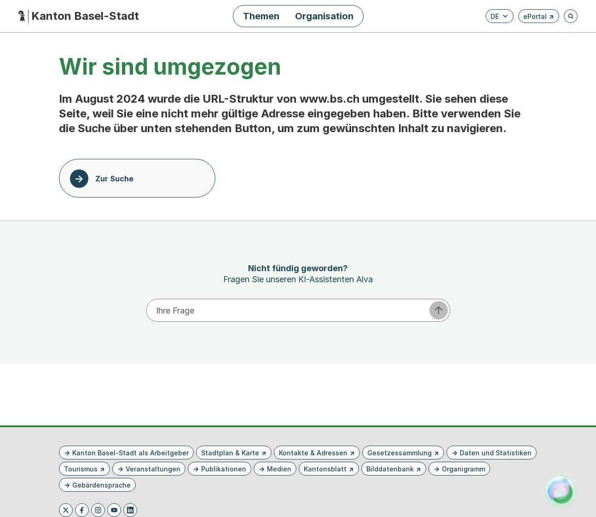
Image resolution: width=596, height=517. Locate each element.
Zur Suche (114, 178)
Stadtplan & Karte (230, 453)
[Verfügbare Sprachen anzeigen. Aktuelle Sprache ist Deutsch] (500, 16)
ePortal (538, 17)
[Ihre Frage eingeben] (287, 310)
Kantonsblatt (325, 469)
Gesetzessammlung (399, 453)
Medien (279, 469)
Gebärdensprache (101, 485)
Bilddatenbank (390, 469)
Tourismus (81, 469)
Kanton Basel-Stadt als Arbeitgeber (130, 453)
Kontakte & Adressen (313, 453)
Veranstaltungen (153, 469)
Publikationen (223, 469)
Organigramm (463, 469)
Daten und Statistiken (496, 453)
